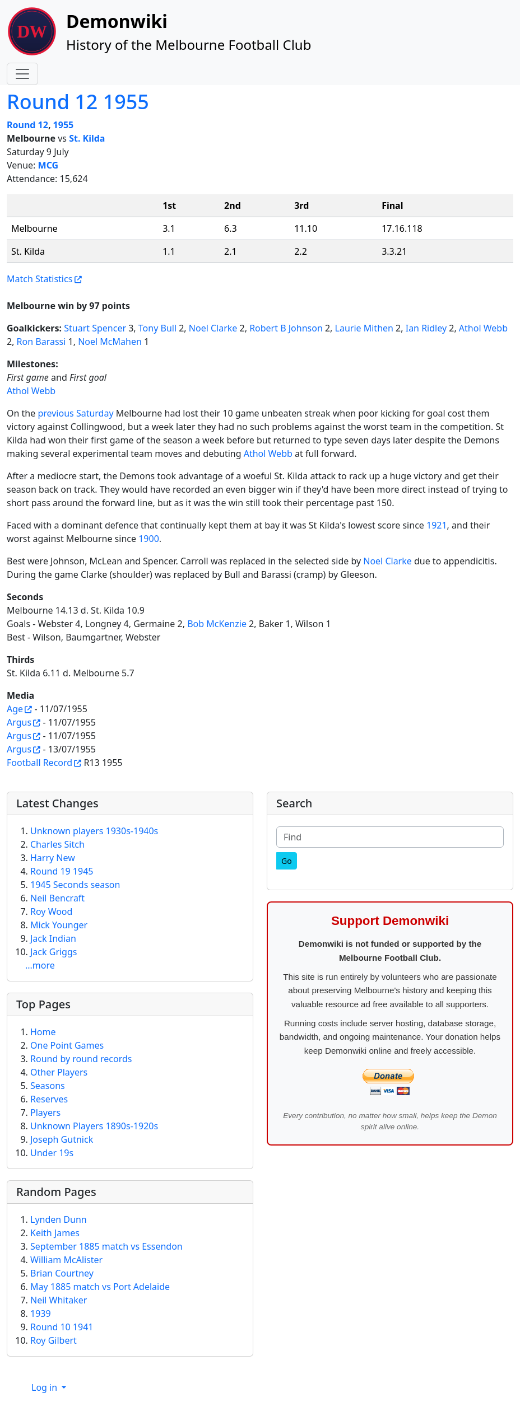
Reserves (49, 1099)
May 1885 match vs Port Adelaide (100, 1286)
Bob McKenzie (217, 624)
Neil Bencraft (57, 898)
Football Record (39, 762)
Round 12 (27, 125)
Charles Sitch (57, 844)
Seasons (47, 1085)
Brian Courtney (62, 1273)
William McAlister (66, 1260)
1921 (436, 525)
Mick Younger (58, 925)
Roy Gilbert (53, 1340)
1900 (148, 538)
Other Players (58, 1072)
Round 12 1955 (78, 101)
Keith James (55, 1233)
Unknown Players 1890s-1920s (94, 1126)
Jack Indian (53, 938)
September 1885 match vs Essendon (106, 1246)
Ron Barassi (41, 341)
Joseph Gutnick (61, 1139)
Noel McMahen (110, 341)
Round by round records (81, 1059)
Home (43, 1032)
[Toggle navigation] (22, 74)
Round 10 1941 (61, 1327)
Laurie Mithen (364, 328)
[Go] (286, 861)
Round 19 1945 (61, 871)
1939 (40, 1313)
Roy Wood (51, 911)
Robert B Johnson (286, 328)
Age (15, 709)
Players (45, 1112)
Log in (45, 1387)
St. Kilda (87, 138)
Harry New (52, 858)
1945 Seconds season (75, 884)
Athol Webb (483, 328)
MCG (48, 165)
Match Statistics (39, 279)
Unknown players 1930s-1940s (94, 831)
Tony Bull (157, 328)
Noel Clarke (213, 328)
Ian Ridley (426, 328)
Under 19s (51, 1153)
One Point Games (67, 1045)
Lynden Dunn (58, 1219)
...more (40, 965)
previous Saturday (75, 413)
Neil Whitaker (58, 1300)
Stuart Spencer (95, 328)
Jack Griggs (53, 952)
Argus (19, 722)
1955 (63, 125)
